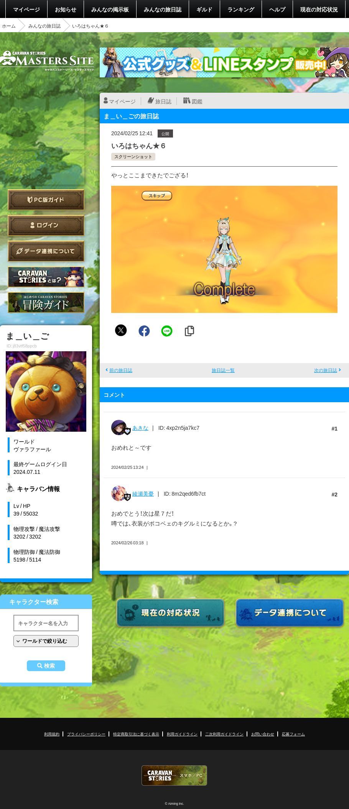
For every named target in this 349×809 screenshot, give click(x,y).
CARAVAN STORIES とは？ (46, 276)
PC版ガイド (46, 199)
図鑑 (197, 101)
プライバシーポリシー (86, 734)
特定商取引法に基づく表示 (136, 734)
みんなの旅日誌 (162, 9)
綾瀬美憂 (143, 493)
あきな (140, 427)
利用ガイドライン (182, 734)
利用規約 (51, 734)
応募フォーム (293, 734)
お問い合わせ (262, 734)
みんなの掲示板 (110, 9)
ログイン (46, 225)
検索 (49, 665)
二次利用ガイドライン (224, 734)
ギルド (204, 9)
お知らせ (65, 9)
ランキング (240, 9)
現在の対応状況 (319, 9)
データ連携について (46, 251)
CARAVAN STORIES (174, 775)
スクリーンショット (133, 156)
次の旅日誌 (325, 370)
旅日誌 (163, 101)
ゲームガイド (46, 302)
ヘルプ (277, 9)
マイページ (26, 9)
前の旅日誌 (120, 370)
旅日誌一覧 (223, 370)
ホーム (9, 25)
